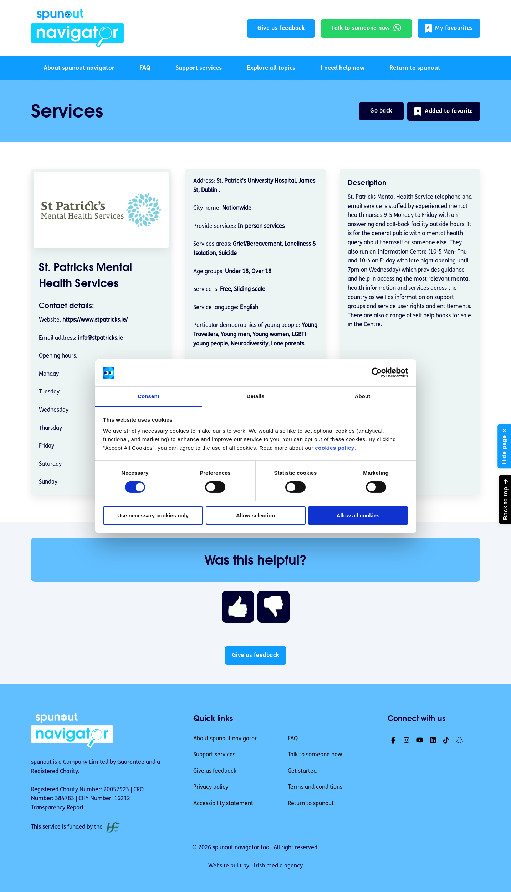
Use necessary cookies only (153, 515)
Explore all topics (271, 68)
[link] (77, 28)
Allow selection (255, 515)
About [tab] (363, 396)
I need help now (342, 68)
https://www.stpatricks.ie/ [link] (95, 320)
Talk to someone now (315, 755)
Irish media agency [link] (278, 866)
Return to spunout (414, 68)
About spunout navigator (79, 68)
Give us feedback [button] (281, 28)
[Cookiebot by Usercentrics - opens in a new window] (377, 372)
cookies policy (334, 448)
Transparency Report (57, 808)
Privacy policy (210, 787)
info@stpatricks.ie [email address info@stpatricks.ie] (100, 338)
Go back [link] (381, 111)
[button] (449, 28)
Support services (198, 68)
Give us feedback (214, 771)
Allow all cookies (358, 515)
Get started (302, 771)
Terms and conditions (315, 787)
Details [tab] (256, 396)
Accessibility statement (223, 804)
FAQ (144, 68)
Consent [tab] (148, 396)
